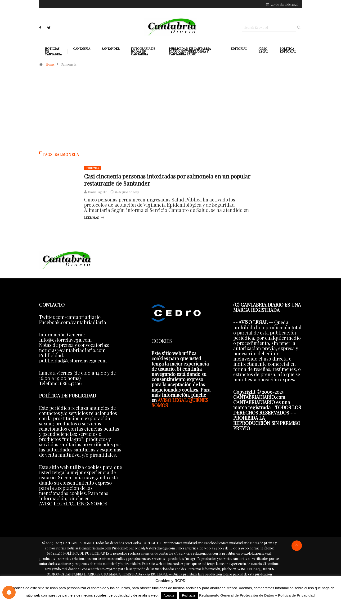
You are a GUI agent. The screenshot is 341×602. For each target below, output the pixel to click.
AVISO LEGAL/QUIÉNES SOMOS (180, 403)
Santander (111, 49)
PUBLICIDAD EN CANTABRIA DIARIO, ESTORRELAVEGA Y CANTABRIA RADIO (190, 52)
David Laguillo (98, 193)
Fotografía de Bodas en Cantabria (143, 52)
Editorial (239, 49)
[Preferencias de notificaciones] (9, 592)
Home (50, 65)
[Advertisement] (170, 112)
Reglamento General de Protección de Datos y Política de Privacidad (257, 595)
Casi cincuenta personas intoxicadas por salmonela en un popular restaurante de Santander (167, 180)
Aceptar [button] (169, 595)
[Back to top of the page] (297, 547)
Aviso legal (263, 51)
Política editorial (288, 51)
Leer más (94, 218)
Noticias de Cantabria (53, 52)
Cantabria (81, 49)
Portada (92, 169)
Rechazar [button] (188, 595)
